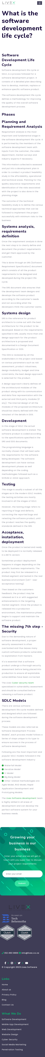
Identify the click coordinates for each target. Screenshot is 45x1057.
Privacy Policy (9, 994)
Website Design (10, 1034)
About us (6, 989)
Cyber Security (10, 1039)
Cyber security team (23, 682)
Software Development (14, 1019)
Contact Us (8, 1004)
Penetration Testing (12, 1049)
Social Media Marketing (14, 1044)
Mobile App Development (15, 1024)
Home (5, 984)
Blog (4, 999)
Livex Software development (21, 798)
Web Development (12, 1029)
